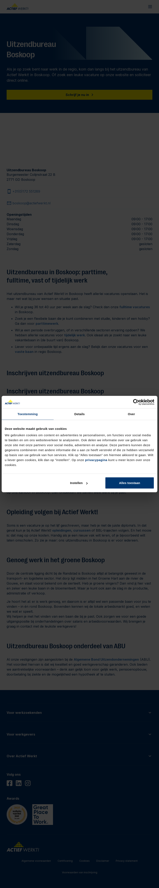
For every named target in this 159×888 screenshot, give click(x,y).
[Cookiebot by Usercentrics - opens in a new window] (136, 402)
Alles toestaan (129, 483)
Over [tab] (131, 414)
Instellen (79, 483)
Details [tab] (79, 414)
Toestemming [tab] (28, 414)
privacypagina (96, 460)
